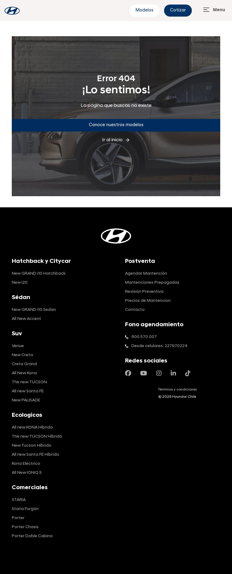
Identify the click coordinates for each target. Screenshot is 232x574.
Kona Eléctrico (26, 463)
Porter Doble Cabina (32, 536)
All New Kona (24, 373)
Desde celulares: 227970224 (159, 346)
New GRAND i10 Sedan (34, 310)
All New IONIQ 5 (27, 472)
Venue (18, 346)
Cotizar (178, 10)
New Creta (22, 355)
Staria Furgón (25, 509)
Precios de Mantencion (148, 300)
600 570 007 (144, 337)
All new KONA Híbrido (32, 427)
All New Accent (26, 319)
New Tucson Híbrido (31, 445)
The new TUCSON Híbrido (37, 436)
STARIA (19, 500)
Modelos (144, 10)
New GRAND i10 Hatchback (39, 273)
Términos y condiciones (177, 389)
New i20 (19, 282)
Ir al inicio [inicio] (116, 140)
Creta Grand (24, 364)
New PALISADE (26, 400)
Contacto (135, 310)
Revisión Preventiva (144, 291)
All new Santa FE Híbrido (35, 454)
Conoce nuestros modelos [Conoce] (116, 125)
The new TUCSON (29, 382)
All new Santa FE (28, 391)
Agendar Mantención (146, 273)
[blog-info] (12, 10)
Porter (18, 518)
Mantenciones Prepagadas (152, 282)
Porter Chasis (25, 527)
